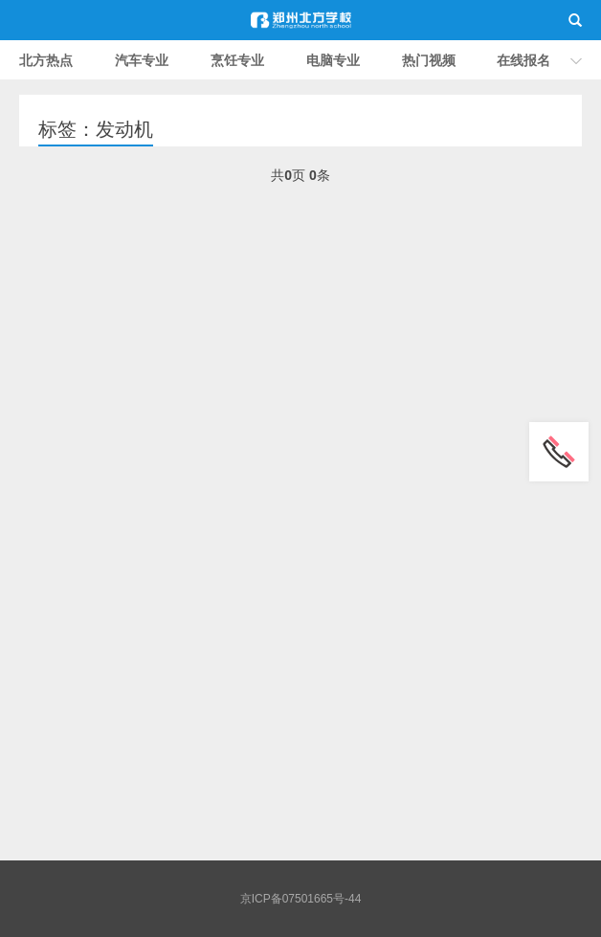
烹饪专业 (237, 60)
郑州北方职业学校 (300, 20)
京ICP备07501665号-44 (301, 898)
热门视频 (429, 60)
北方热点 (46, 60)
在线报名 (523, 60)
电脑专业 (333, 60)
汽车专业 (141, 60)
